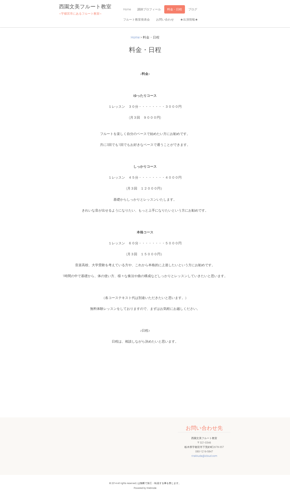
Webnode (151, 488)
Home (135, 37)
